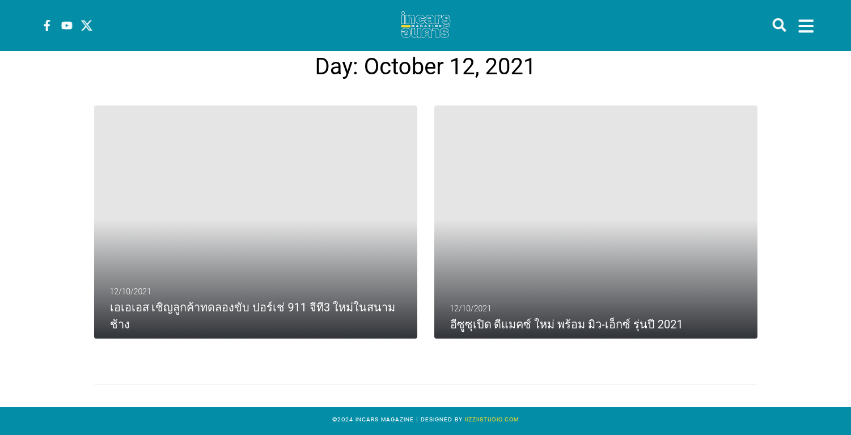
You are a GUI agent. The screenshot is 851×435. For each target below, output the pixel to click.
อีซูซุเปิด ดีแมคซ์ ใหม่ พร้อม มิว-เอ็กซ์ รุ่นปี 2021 (566, 324)
